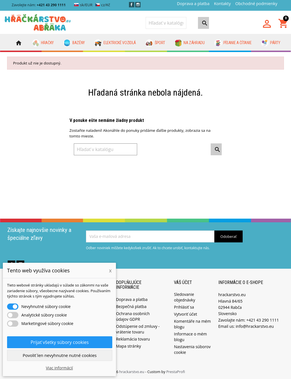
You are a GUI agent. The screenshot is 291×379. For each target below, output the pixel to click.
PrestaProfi (175, 371)
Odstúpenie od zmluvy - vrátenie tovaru (137, 329)
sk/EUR (83, 4)
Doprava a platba (193, 3)
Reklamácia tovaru (133, 339)
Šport (155, 43)
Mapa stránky (128, 346)
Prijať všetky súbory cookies (60, 342)
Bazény (74, 43)
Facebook (131, 4)
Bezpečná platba (131, 306)
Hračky (43, 43)
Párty (270, 43)
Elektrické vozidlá (115, 43)
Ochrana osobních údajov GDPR (133, 316)
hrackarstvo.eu (132, 371)
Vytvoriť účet (185, 314)
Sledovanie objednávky (184, 297)
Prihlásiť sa (184, 307)
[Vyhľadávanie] (166, 23)
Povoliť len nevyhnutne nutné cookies (60, 355)
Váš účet (183, 282)
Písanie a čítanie (232, 43)
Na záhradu (190, 43)
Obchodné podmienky (256, 3)
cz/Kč (102, 4)
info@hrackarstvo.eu (255, 326)
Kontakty (222, 3)
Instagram (138, 4)
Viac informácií (59, 368)
